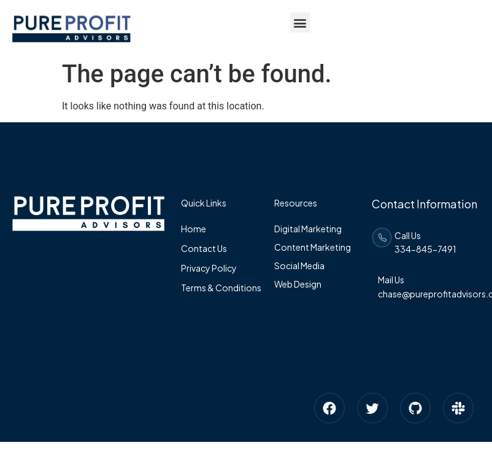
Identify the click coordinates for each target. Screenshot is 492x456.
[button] (300, 22)
